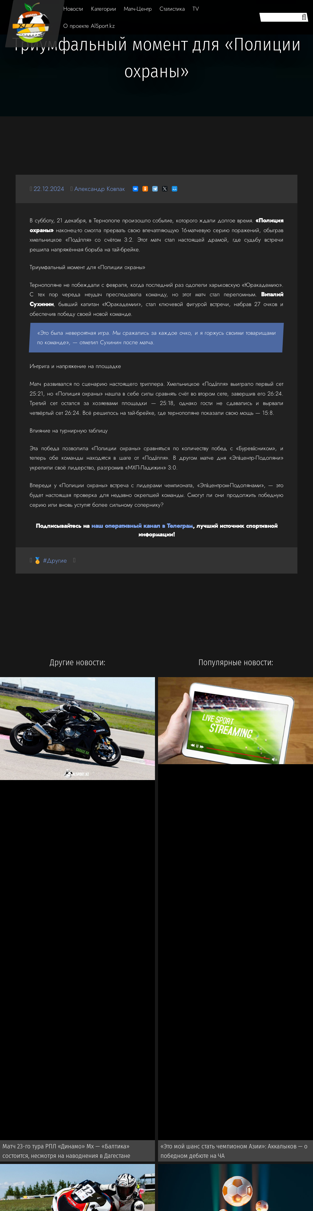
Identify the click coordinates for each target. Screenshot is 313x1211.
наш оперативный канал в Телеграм (142, 525)
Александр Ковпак (102, 188)
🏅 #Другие (51, 560)
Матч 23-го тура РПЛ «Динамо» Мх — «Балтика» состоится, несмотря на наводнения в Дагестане (77, 1151)
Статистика (172, 9)
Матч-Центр (138, 9)
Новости (73, 9)
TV (196, 9)
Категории (103, 9)
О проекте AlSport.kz (89, 26)
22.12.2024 (50, 188)
